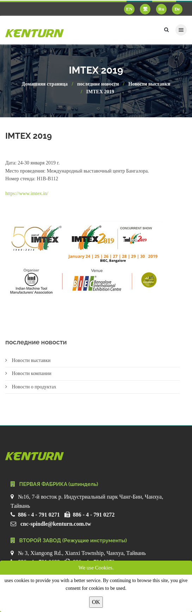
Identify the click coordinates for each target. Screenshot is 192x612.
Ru (161, 9)
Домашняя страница (45, 84)
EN (129, 9)
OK (96, 602)
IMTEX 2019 (100, 91)
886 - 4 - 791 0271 (39, 515)
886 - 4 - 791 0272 (94, 515)
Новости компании (28, 373)
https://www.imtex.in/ (26, 193)
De (177, 9)
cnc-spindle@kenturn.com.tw (55, 524)
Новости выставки (149, 84)
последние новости (98, 84)
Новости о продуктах (30, 386)
